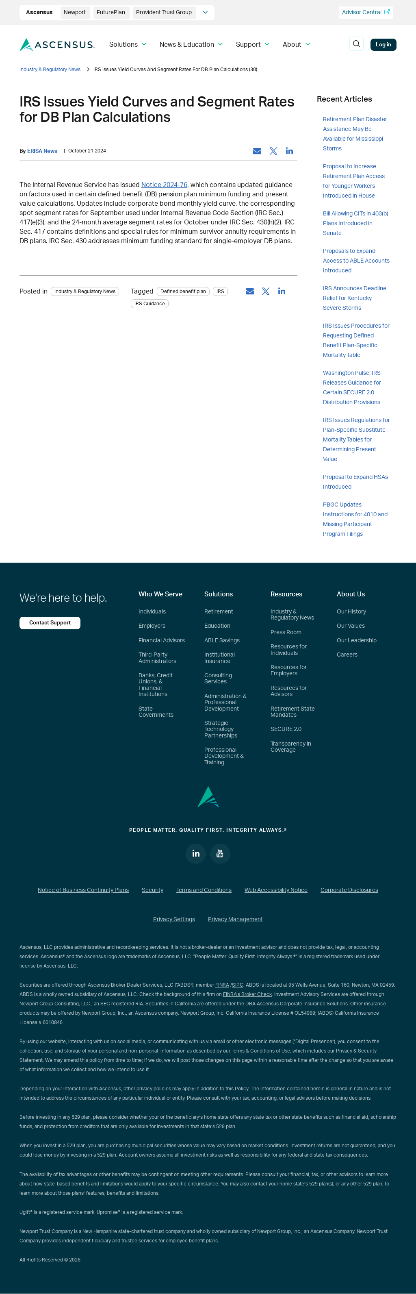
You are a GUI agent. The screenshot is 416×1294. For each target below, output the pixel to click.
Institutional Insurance (219, 658)
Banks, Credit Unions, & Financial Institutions (156, 685)
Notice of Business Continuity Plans (83, 890)
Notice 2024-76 (164, 185)
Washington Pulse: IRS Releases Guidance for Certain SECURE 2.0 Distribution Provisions (352, 387)
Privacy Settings (174, 919)
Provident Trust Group (164, 12)
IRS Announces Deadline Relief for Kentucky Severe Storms (354, 298)
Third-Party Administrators (157, 658)
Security (152, 890)
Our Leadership (357, 641)
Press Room (286, 632)
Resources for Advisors (289, 691)
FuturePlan (111, 12)
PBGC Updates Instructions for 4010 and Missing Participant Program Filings (355, 519)
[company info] (205, 13)
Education (217, 626)
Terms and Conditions (204, 890)
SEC (105, 1003)
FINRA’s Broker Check (247, 994)
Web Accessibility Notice (276, 890)
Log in (383, 44)
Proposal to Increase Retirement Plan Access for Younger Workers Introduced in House (354, 181)
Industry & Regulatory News (50, 69)
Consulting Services (218, 679)
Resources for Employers (289, 670)
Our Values (351, 626)
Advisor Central (366, 12)
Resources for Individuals (289, 650)
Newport (75, 12)
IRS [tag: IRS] (220, 291)
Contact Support (50, 622)
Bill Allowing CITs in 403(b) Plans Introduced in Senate (355, 223)
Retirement (218, 612)
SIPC (237, 985)
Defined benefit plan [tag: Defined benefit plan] (183, 291)
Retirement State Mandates (293, 712)
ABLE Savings (222, 641)
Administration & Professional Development (225, 703)
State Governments (156, 712)
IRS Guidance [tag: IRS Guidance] (149, 303)
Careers (347, 655)
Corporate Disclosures (349, 890)
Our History (351, 612)
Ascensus (40, 12)
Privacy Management (235, 919)
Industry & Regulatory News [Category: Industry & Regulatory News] (84, 291)
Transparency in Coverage (291, 747)
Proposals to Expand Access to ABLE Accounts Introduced (356, 261)
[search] (356, 44)
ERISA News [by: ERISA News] (42, 151)
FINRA (222, 985)
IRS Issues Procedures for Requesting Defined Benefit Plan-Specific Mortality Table (356, 340)
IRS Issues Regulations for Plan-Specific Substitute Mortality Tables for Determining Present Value (356, 440)
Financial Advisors (162, 641)
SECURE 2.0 (286, 729)
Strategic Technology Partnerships (220, 729)
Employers (152, 626)
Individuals (152, 612)
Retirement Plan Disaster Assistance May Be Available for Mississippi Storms (355, 134)
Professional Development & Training (224, 756)
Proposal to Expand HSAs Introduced (355, 482)
